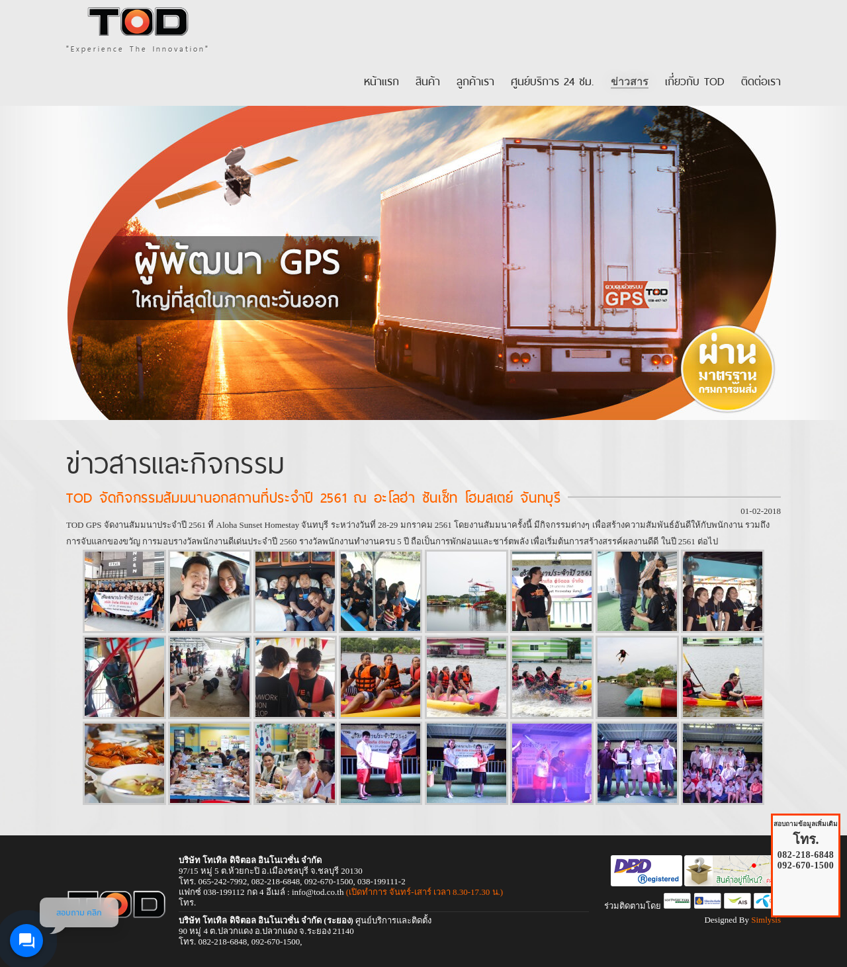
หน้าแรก (381, 81)
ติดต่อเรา (761, 81)
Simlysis (766, 920)
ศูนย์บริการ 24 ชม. (552, 81)
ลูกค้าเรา (475, 81)
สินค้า (428, 81)
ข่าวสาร (629, 81)
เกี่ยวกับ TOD (695, 81)
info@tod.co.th (317, 892)
